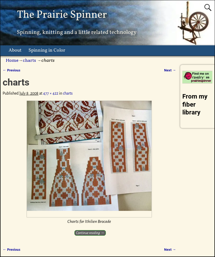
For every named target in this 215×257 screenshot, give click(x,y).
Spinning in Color (46, 50)
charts (29, 60)
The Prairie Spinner (62, 15)
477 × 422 (50, 93)
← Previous (11, 70)
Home (12, 60)
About (15, 50)
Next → (170, 70)
